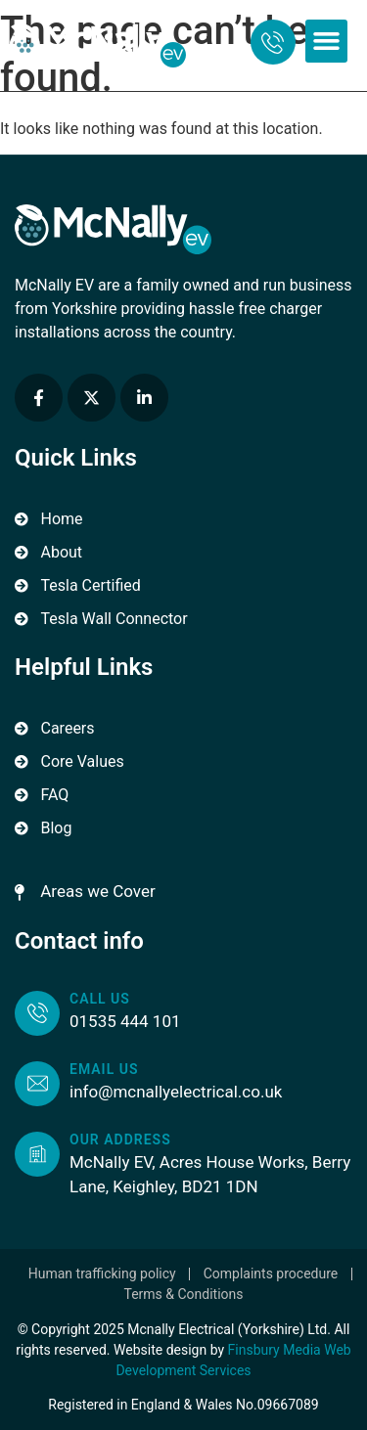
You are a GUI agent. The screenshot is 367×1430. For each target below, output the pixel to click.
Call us (99, 998)
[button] (326, 41)
